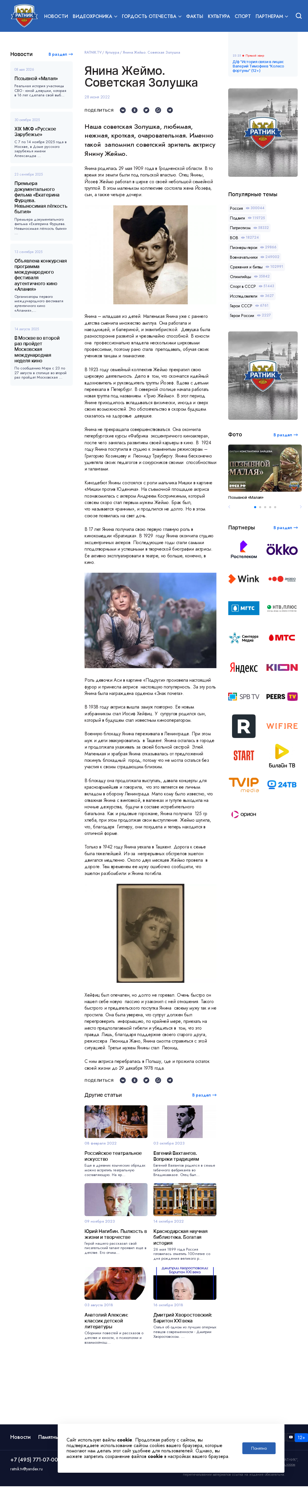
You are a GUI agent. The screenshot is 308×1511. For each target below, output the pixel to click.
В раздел (58, 54)
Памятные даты (56, 1465)
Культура (219, 16)
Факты (194, 16)
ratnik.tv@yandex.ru (26, 1497)
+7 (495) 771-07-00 (34, 1488)
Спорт (243, 16)
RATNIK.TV (93, 52)
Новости (56, 16)
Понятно (259, 1448)
